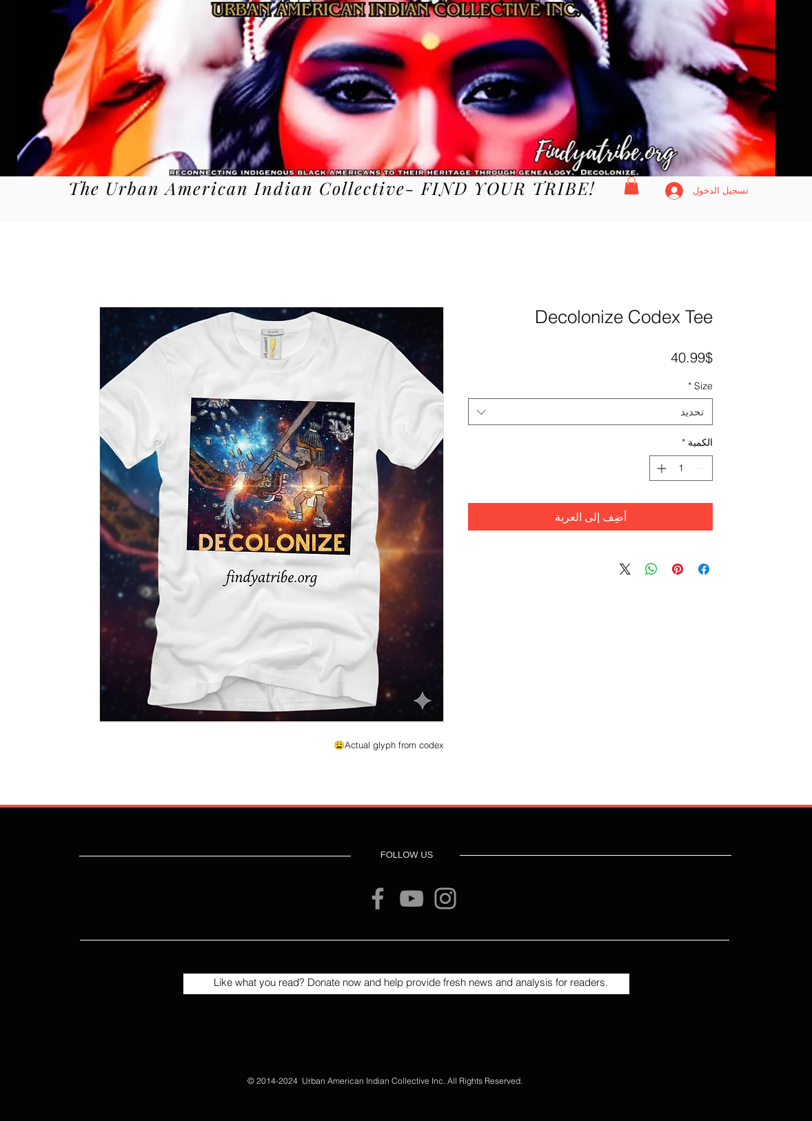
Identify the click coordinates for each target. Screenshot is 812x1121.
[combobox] (590, 411)
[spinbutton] (681, 468)
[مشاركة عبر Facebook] (704, 569)
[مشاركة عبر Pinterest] (677, 569)
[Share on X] (625, 569)
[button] (631, 185)
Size (700, 386)
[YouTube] (411, 898)
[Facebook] (377, 898)
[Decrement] (702, 468)
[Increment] (660, 468)
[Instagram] (445, 898)
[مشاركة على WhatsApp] (651, 569)
